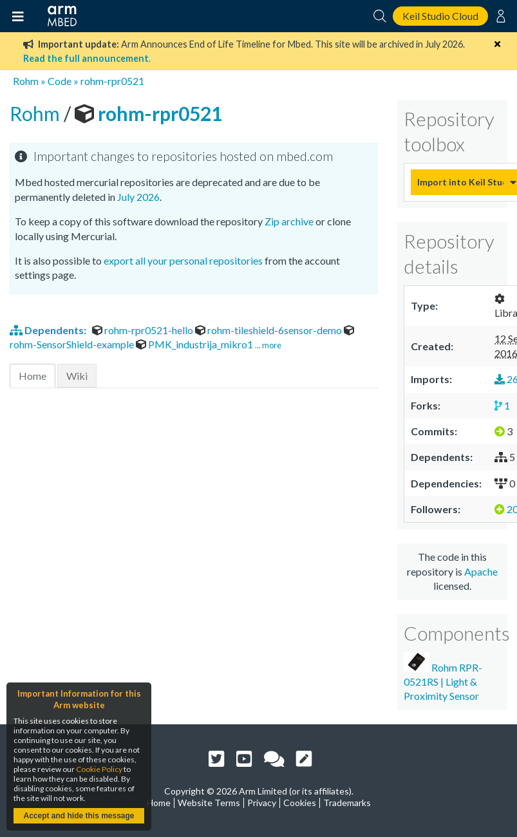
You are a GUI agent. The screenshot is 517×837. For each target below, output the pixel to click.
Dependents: (49, 330)
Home (32, 376)
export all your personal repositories (183, 260)
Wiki (77, 376)
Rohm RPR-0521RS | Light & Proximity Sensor (443, 677)
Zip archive (289, 221)
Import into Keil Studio (460, 181)
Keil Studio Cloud (440, 16)
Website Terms (209, 802)
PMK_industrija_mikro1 (195, 344)
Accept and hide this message (78, 815)
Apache (481, 571)
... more (268, 345)
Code (59, 81)
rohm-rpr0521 (112, 81)
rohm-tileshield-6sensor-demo (269, 330)
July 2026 (138, 197)
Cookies (299, 802)
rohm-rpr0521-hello (143, 330)
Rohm (26, 81)
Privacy (261, 802)
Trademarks (347, 802)
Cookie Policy (99, 769)
